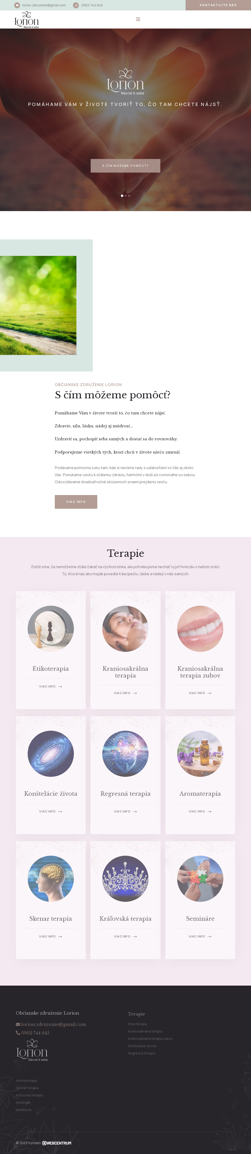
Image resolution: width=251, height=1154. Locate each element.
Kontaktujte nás (218, 5)
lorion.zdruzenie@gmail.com (44, 5)
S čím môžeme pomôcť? (125, 173)
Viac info (76, 502)
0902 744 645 (92, 5)
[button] (122, 196)
